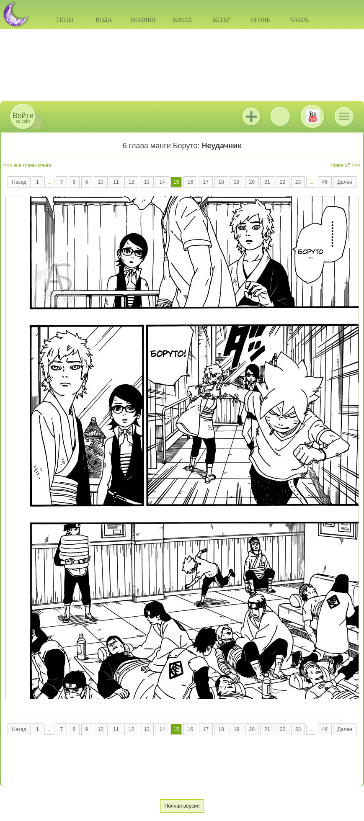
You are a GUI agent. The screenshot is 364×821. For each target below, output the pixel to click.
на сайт (23, 117)
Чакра (299, 20)
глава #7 (340, 165)
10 (100, 182)
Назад (19, 182)
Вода (104, 20)
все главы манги (32, 165)
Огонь (260, 20)
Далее (344, 182)
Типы (64, 20)
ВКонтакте (280, 116)
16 (190, 182)
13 (147, 182)
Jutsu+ (251, 116)
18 (221, 182)
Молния (143, 20)
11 (116, 182)
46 (325, 182)
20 (252, 182)
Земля (182, 20)
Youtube (312, 116)
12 (131, 182)
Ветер (221, 20)
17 (206, 182)
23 (298, 182)
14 (162, 182)
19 (236, 182)
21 (267, 182)
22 (282, 182)
